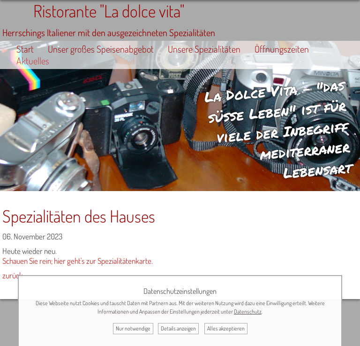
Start (25, 49)
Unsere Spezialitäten (204, 49)
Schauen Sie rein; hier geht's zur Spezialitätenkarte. (77, 261)
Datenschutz (248, 311)
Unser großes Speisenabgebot (101, 49)
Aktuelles (32, 61)
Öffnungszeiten (282, 49)
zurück (12, 275)
